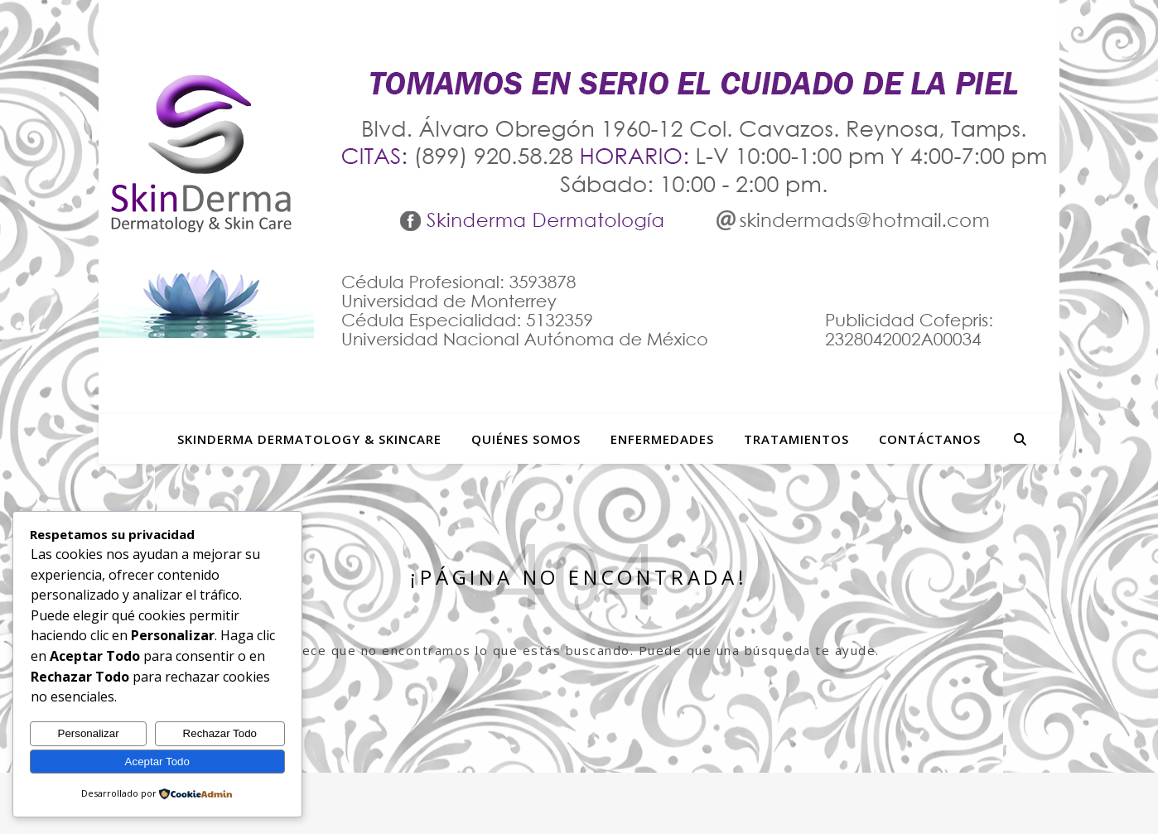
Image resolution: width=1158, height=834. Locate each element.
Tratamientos (796, 439)
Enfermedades (662, 439)
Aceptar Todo (157, 761)
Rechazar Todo (220, 733)
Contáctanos (930, 439)
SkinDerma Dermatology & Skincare (309, 439)
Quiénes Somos (526, 439)
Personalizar (88, 733)
